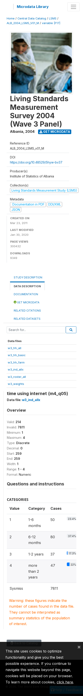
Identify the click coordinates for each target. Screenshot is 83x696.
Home (11, 18)
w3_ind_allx (15, 369)
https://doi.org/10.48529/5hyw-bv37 (36, 162)
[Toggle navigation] (73, 6)
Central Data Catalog (31, 18)
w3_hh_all (14, 348)
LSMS (52, 18)
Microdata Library (33, 6)
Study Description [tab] (28, 277)
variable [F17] (51, 23)
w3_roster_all (17, 376)
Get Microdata (54, 131)
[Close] (79, 646)
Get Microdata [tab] (26, 302)
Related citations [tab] (27, 310)
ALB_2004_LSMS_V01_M (23, 23)
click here (65, 682)
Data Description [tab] (27, 286)
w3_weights (16, 384)
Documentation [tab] (26, 294)
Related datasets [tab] (27, 318)
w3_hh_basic (17, 355)
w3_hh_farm (16, 362)
